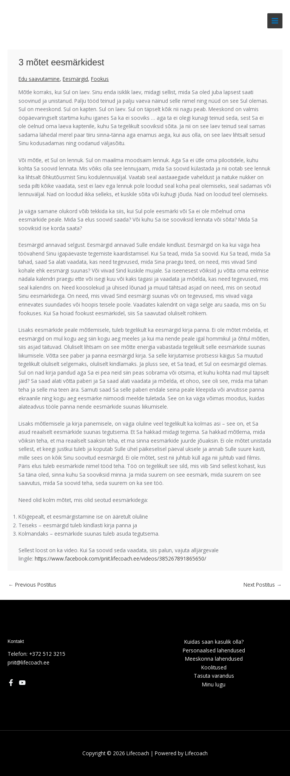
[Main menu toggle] (275, 21)
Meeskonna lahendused (214, 658)
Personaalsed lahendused (214, 650)
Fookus (100, 78)
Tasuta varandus (214, 675)
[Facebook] (11, 682)
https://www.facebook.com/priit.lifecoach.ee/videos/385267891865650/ (120, 558)
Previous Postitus (32, 584)
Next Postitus (263, 584)
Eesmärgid (75, 78)
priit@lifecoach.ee (28, 662)
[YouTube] (22, 682)
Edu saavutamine (39, 78)
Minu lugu (213, 684)
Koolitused (214, 667)
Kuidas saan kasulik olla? (214, 641)
